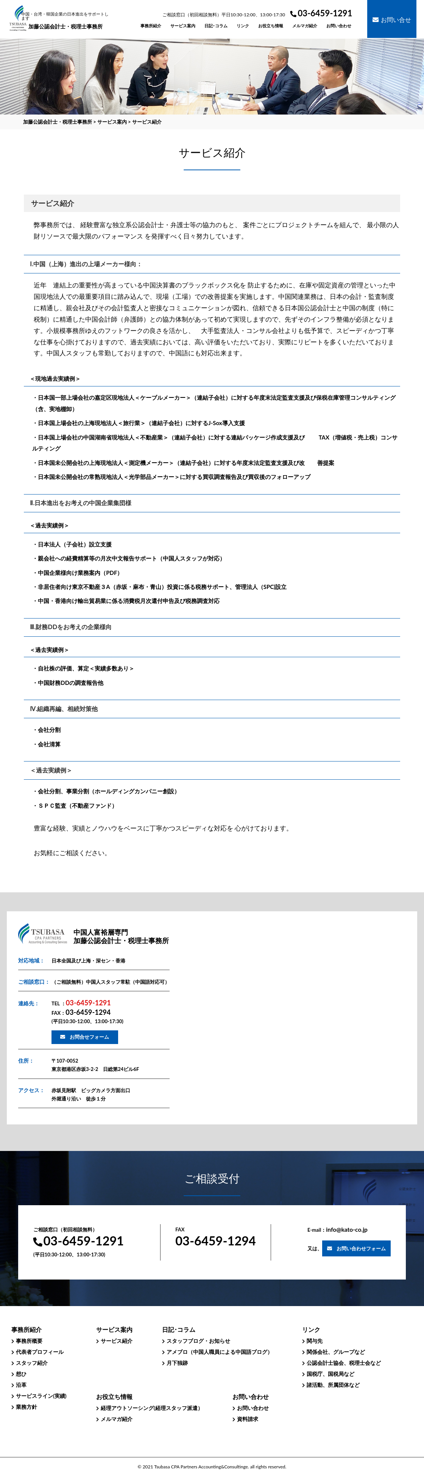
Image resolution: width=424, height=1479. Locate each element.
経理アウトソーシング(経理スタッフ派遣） (152, 1408)
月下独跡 (177, 1363)
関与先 (315, 1341)
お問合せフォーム (89, 1037)
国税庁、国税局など (330, 1374)
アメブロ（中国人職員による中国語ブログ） (220, 1352)
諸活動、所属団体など (333, 1385)
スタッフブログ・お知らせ (198, 1341)
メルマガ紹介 (116, 1419)
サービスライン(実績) (41, 1396)
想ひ (21, 1374)
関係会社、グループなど (336, 1352)
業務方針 (26, 1407)
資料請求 (247, 1419)
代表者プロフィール (40, 1352)
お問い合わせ (253, 1408)
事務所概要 (29, 1341)
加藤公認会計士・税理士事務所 (65, 20)
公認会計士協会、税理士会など (344, 1363)
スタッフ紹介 (32, 1363)
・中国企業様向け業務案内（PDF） (77, 572)
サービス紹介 (116, 1341)
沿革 (21, 1385)
